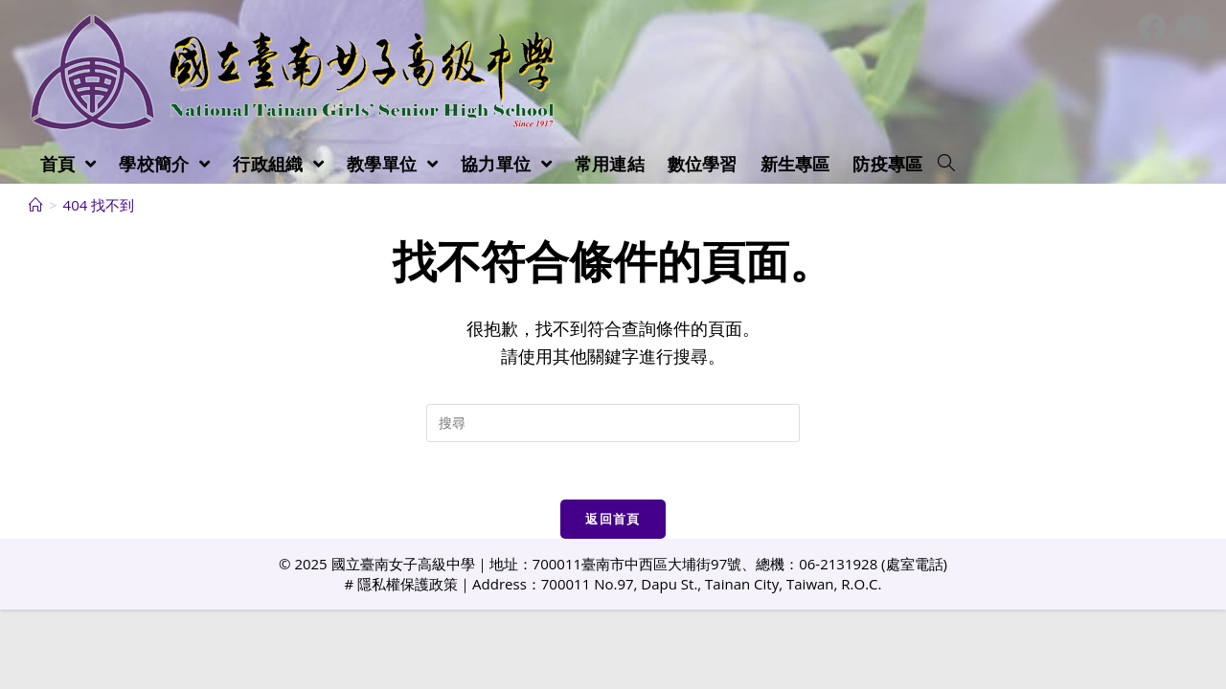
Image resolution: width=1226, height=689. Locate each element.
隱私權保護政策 (407, 583)
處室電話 (914, 563)
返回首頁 (612, 518)
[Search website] (946, 164)
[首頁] (36, 204)
